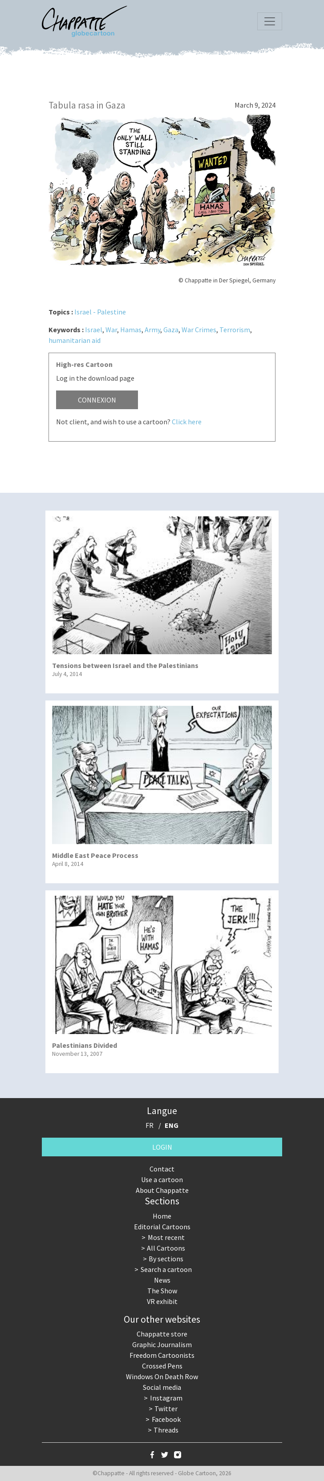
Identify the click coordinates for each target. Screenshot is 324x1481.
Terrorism (234, 329)
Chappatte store (162, 1333)
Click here (187, 421)
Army (152, 329)
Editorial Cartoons (162, 1226)
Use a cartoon (162, 1179)
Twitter (166, 1408)
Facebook (166, 1419)
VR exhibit (162, 1301)
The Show (162, 1290)
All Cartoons (166, 1248)
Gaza (170, 329)
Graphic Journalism (162, 1344)
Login (162, 1147)
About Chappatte (162, 1190)
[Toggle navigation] (269, 21)
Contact (162, 1168)
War (111, 329)
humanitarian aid (75, 340)
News (162, 1280)
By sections (166, 1258)
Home (162, 1215)
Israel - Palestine (100, 311)
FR (150, 1125)
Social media (162, 1387)
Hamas (131, 329)
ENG (171, 1125)
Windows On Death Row (162, 1376)
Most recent (166, 1237)
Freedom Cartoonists (162, 1355)
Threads (166, 1429)
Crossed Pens (162, 1365)
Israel (93, 329)
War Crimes (199, 329)
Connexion (97, 399)
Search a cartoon (166, 1269)
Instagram (166, 1397)
